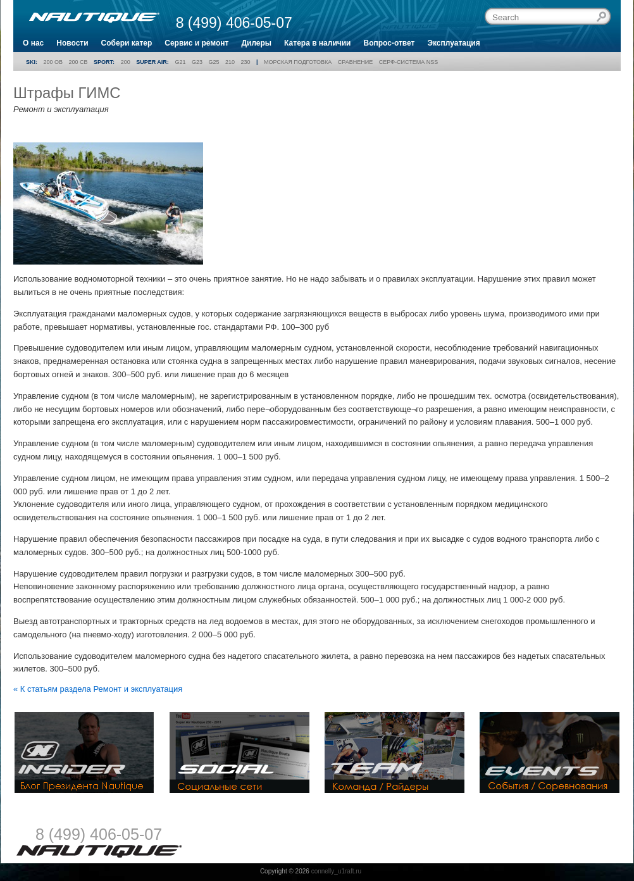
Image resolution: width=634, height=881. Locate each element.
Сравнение (355, 62)
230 (246, 62)
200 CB (78, 62)
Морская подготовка (298, 62)
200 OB (53, 62)
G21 (180, 62)
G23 (197, 62)
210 (230, 62)
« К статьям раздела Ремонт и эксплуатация (97, 689)
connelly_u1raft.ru (336, 871)
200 (125, 62)
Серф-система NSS (408, 62)
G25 (213, 62)
